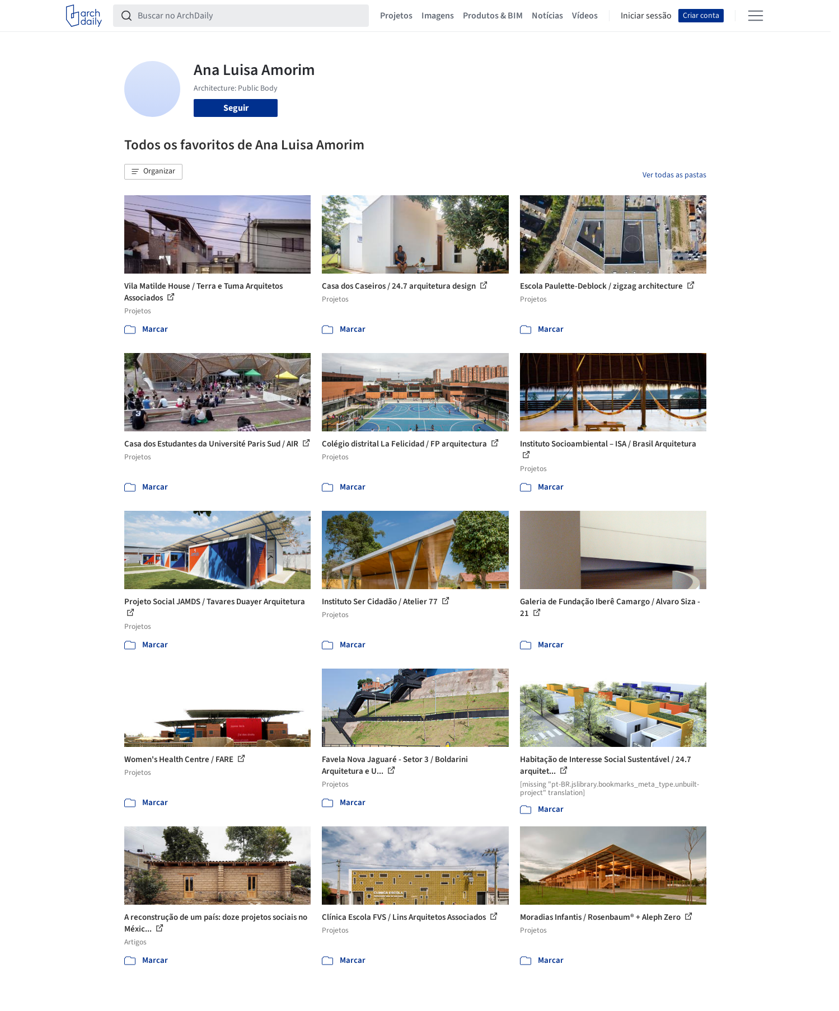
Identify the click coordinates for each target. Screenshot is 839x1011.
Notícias (547, 16)
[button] (153, 172)
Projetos (396, 16)
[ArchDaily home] (84, 15)
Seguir (236, 108)
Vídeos (585, 16)
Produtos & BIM (493, 16)
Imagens (437, 16)
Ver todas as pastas (674, 175)
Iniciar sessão (646, 16)
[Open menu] (756, 16)
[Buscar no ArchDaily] (250, 15)
